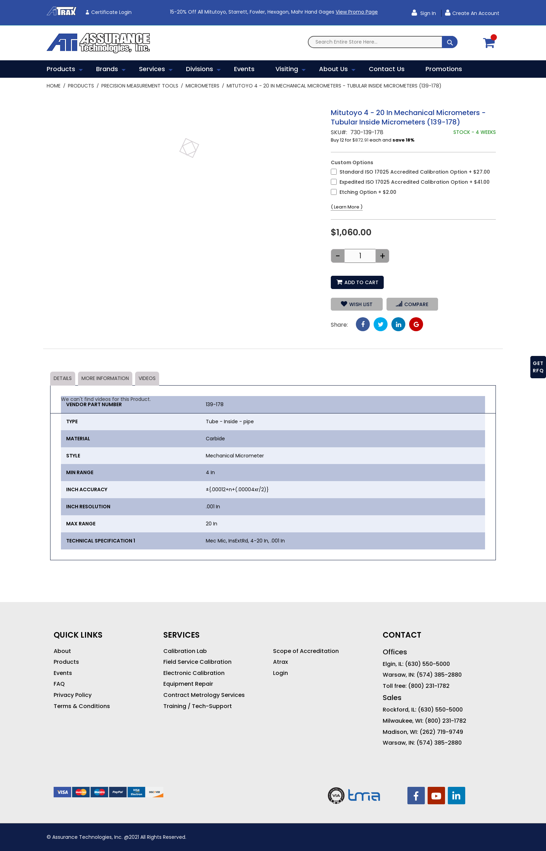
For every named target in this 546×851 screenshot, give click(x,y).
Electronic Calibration (194, 673)
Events (63, 673)
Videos (147, 378)
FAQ (59, 684)
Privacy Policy (73, 695)
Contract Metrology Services (204, 695)
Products (81, 85)
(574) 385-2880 (439, 675)
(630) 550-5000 (427, 664)
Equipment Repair (188, 684)
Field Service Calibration (197, 662)
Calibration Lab (185, 651)
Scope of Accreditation (306, 651)
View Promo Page (357, 11)
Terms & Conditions (82, 706)
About (62, 651)
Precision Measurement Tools (139, 85)
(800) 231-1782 (429, 686)
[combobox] (383, 42)
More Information (105, 378)
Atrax (280, 662)
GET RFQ (538, 367)
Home (54, 85)
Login (280, 673)
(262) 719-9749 (441, 732)
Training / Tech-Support (197, 706)
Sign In (427, 13)
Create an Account (475, 13)
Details (63, 378)
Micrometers (202, 85)
